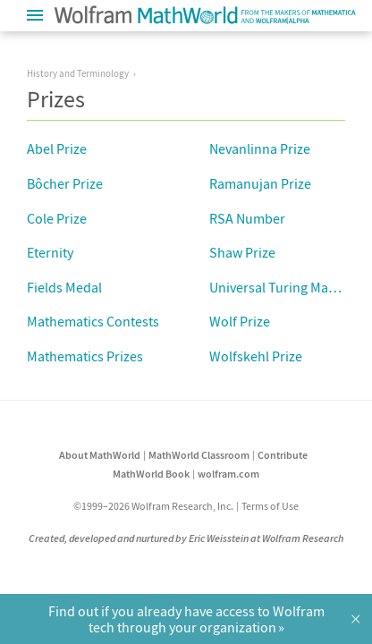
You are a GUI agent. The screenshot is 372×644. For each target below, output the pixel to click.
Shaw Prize (242, 252)
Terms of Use (270, 506)
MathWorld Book (151, 473)
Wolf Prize (239, 321)
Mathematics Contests (93, 321)
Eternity (50, 252)
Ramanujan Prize (260, 183)
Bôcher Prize (65, 183)
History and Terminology (78, 73)
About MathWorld (99, 455)
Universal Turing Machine (285, 287)
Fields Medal (64, 287)
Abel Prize (57, 148)
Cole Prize (57, 218)
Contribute (283, 455)
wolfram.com (228, 473)
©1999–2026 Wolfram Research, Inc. (153, 506)
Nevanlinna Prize (259, 148)
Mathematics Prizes (85, 356)
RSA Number (247, 218)
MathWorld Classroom (198, 455)
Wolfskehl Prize (255, 356)
